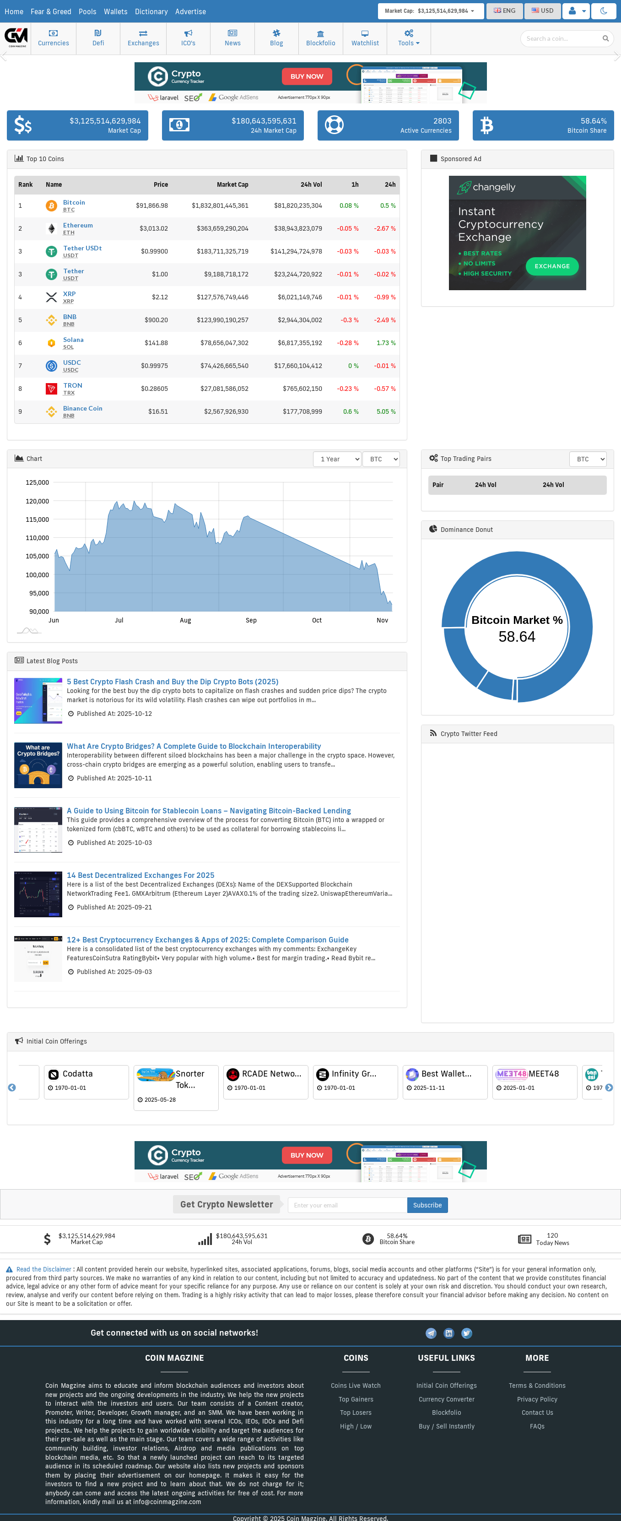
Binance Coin (83, 411)
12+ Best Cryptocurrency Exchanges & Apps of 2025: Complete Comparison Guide (208, 939)
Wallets (116, 11)
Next (609, 1088)
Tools (409, 38)
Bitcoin (74, 205)
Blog (276, 38)
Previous (11, 1088)
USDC (72, 365)
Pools (88, 11)
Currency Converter (447, 1399)
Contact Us (537, 1412)
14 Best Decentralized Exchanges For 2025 (141, 875)
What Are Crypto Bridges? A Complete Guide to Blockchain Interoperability (194, 746)
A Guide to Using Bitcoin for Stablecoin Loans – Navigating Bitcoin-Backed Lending (209, 810)
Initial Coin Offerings (446, 1385)
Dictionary (151, 11)
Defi (98, 38)
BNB (69, 320)
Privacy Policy (537, 1399)
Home (14, 11)
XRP (69, 297)
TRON (72, 388)
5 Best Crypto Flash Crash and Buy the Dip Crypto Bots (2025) (173, 681)
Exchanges (143, 38)
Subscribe (427, 1205)
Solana (73, 343)
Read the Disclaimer (39, 1269)
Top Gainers (356, 1399)
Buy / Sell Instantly (447, 1426)
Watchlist (365, 39)
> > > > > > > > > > (381, 459)
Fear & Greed (51, 11)
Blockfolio (320, 39)
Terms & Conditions (537, 1385)
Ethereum (78, 228)
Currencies (53, 38)
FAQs (537, 1426)
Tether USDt (82, 251)
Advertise (190, 11)
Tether (73, 274)
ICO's (188, 38)
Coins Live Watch (356, 1385)
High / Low (356, 1426)
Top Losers (356, 1412)
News (233, 38)
